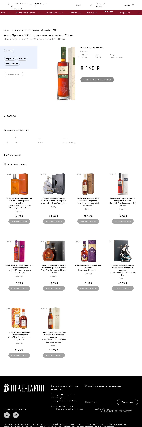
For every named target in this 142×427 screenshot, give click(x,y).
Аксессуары (92, 13)
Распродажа (125, 13)
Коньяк (7, 30)
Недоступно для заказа (19, 221)
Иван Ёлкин (24, 388)
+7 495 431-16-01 (66, 406)
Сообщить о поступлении (97, 80)
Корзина (127, 5)
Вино (3, 13)
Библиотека (75, 13)
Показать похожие (13, 74)
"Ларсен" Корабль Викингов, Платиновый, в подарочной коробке (122, 267)
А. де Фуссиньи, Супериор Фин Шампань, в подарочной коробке (19, 200)
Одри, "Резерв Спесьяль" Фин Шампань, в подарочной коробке (54, 334)
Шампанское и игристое (25, 13)
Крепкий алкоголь (53, 13)
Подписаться (127, 402)
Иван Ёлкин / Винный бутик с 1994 (62, 5)
